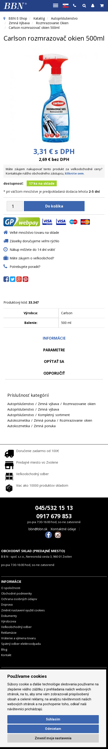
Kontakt (6, 655)
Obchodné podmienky (16, 593)
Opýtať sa (54, 361)
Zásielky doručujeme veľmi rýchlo (34, 241)
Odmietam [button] (53, 729)
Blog (4, 649)
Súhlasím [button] (53, 719)
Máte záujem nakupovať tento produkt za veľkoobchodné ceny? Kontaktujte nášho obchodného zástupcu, (54, 171)
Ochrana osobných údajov (19, 599)
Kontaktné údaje (63, 529)
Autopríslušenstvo (64, 18)
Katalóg (39, 18)
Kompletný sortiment (54, 415)
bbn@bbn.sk (37, 529)
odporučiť (54, 373)
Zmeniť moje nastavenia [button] (53, 738)
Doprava (7, 605)
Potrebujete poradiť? (25, 266)
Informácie (54, 338)
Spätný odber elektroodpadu (21, 644)
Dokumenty (9, 616)
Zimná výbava (19, 23)
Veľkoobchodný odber (16, 627)
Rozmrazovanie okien (52, 23)
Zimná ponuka (45, 420)
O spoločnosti (10, 588)
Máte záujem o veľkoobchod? (32, 258)
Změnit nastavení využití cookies (23, 610)
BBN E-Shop (18, 18)
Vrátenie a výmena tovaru (18, 638)
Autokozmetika (18, 420)
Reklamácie (9, 633)
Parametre (54, 349)
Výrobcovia (8, 621)
